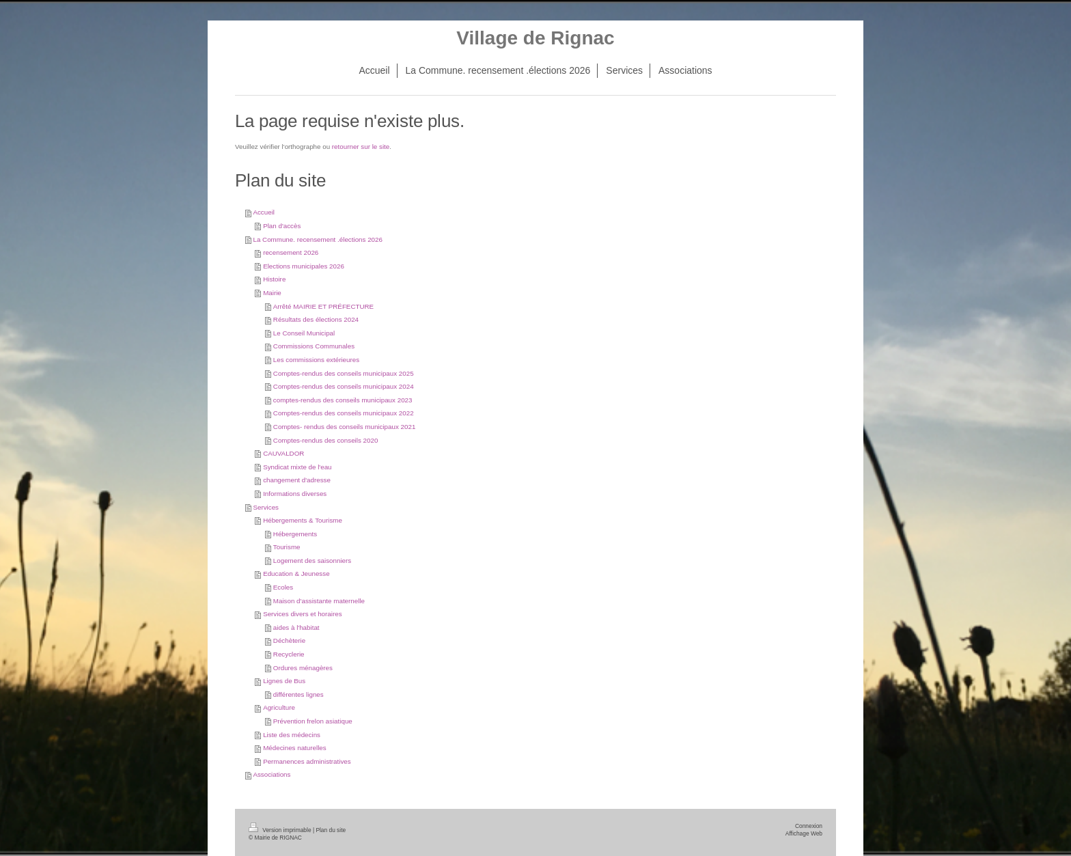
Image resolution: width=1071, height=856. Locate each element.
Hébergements (295, 534)
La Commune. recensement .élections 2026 (317, 239)
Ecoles (283, 587)
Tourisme (287, 547)
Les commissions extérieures (316, 359)
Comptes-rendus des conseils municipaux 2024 (343, 386)
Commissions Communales (313, 346)
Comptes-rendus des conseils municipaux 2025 (343, 373)
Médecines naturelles (294, 747)
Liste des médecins (291, 734)
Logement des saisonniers (312, 560)
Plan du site (331, 830)
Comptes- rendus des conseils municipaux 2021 (344, 426)
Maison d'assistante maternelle (319, 601)
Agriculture (279, 707)
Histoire (274, 279)
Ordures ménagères (303, 668)
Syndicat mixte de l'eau (297, 467)
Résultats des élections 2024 (316, 319)
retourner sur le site (360, 146)
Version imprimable (281, 830)
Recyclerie (289, 654)
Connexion (808, 826)
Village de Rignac (535, 38)
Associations (271, 774)
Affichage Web (803, 833)
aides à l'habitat (296, 627)
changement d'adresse (297, 480)
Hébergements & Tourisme (302, 520)
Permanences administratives (307, 761)
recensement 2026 (290, 252)
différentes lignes (298, 694)
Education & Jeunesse (296, 573)
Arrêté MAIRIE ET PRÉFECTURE (323, 306)
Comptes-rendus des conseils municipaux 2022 (343, 413)
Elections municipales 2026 (303, 266)
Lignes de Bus (284, 681)
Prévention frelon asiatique (312, 721)
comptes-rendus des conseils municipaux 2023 (343, 400)
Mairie (272, 292)
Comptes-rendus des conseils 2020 (325, 440)
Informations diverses (294, 493)
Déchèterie (289, 640)
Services (266, 507)
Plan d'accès (282, 226)
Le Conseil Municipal (304, 333)
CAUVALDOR (283, 453)
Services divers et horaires (302, 614)
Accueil (264, 212)
